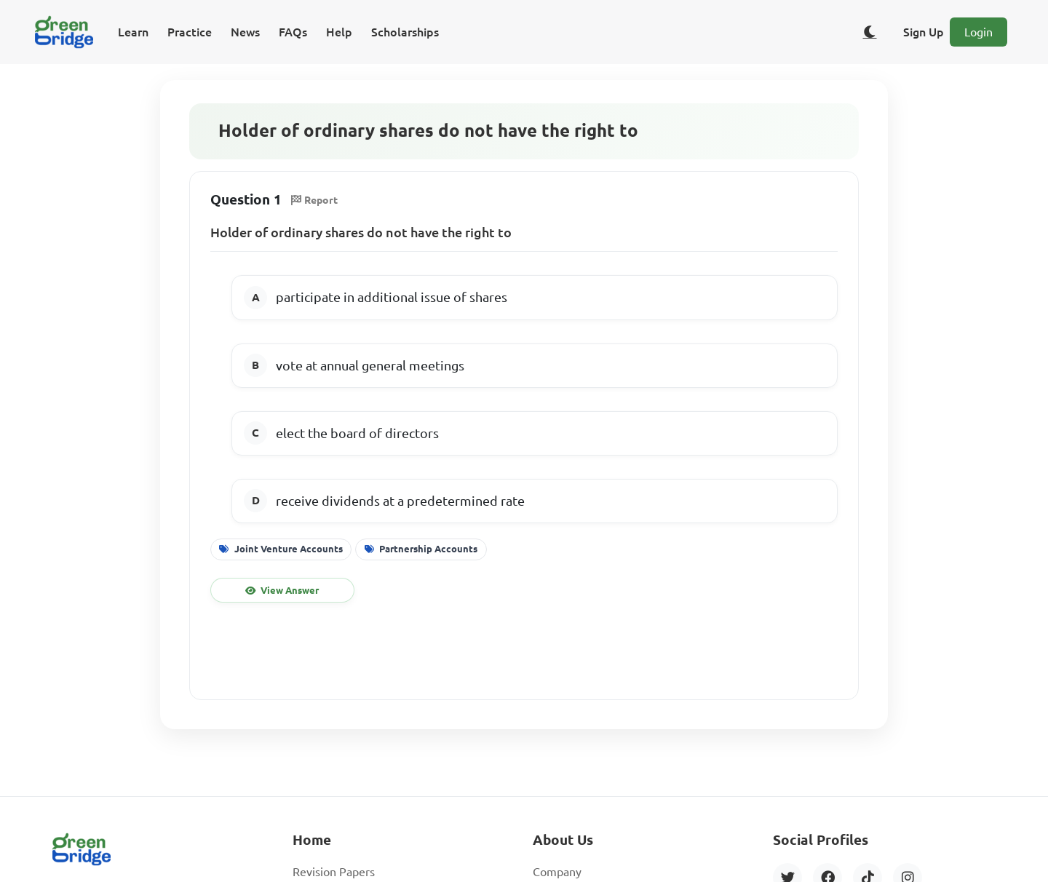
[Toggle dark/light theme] (869, 32)
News (245, 32)
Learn (133, 32)
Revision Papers (334, 871)
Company (557, 871)
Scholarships (405, 32)
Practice (189, 32)
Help (339, 32)
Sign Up (923, 32)
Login (978, 32)
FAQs (293, 32)
